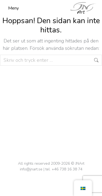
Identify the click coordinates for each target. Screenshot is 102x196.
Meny (13, 8)
